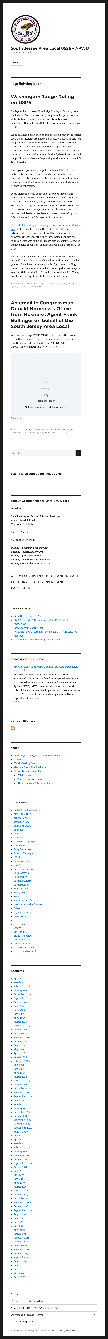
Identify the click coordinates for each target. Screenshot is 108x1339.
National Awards (23, 900)
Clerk (16, 833)
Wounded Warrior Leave (29, 779)
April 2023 (19, 1072)
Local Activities (22, 872)
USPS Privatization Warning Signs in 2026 (37, 639)
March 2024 (20, 1057)
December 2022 (22, 1088)
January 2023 (21, 1084)
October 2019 (21, 1159)
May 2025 (19, 1013)
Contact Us (20, 759)
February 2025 (22, 1025)
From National (22, 861)
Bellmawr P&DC (22, 825)
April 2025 (19, 1017)
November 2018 (22, 1202)
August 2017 (20, 1261)
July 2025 (19, 1006)
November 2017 (22, 1249)
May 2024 (19, 1049)
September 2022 (23, 1096)
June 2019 (19, 1174)
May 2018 (19, 1226)
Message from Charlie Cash (29, 627)
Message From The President (30, 767)
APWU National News (29, 659)
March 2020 (20, 1143)
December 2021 (22, 1112)
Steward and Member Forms (29, 771)
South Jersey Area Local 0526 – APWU (50, 48)
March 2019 (20, 1186)
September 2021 (23, 1119)
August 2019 (20, 1167)
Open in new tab (58, 407)
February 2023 (22, 1080)
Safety (17, 927)
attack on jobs (63, 283)
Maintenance (21, 888)
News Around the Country (43, 283)
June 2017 (19, 1269)
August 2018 (20, 1214)
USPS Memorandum (25, 947)
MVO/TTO (19, 892)
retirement (20, 924)
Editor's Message (23, 853)
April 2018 (19, 1229)
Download (16, 418)
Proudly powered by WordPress (61, 1330)
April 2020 (19, 1139)
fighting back (17, 286)
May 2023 (19, 1068)
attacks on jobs (66, 429)
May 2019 (19, 1178)
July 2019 (19, 1171)
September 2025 (23, 998)
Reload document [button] (35, 407)
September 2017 (23, 1257)
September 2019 (23, 1163)
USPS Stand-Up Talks (26, 951)
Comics (18, 837)
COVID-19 (19, 845)
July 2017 (18, 1265)
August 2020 (21, 1131)
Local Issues (39, 429)
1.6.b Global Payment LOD (28, 810)
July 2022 (19, 1100)
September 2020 (23, 1127)
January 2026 (21, 990)
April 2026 (19, 978)
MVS (16, 896)
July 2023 (19, 1065)
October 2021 (21, 1116)
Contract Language (24, 841)
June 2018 (19, 1222)
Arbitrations (20, 818)
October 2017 (21, 1253)
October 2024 (21, 1041)
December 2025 (22, 994)
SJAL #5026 (20, 931)
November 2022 (23, 1092)
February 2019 (22, 1190)
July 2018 (19, 1218)
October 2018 (21, 1206)
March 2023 (20, 1076)
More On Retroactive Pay (27, 616)
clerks (73, 283)
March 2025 (20, 1021)
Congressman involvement (23, 432)
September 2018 (23, 1210)
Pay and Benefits (23, 912)
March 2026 (20, 982)
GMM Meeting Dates (25, 763)
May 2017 (19, 1273)
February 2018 (21, 1237)
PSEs (16, 920)
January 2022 (21, 1108)
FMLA (17, 857)
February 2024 (22, 1061)
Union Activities (23, 943)
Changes (29, 429)
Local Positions (22, 884)
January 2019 (21, 1194)
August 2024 (21, 1045)
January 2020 (21, 1151)
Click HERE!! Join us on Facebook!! (36, 474)
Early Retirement (23, 849)
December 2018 (22, 1198)
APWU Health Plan (24, 814)
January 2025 (21, 1029)
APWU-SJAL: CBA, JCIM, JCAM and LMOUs (37, 755)
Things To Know (23, 935)
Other (17, 908)
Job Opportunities (23, 869)
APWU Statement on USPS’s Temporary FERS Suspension (46, 666)
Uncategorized (22, 939)
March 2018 (20, 1233)
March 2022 (20, 1104)
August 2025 (21, 1002)
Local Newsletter (23, 880)
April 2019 (19, 1182)
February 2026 (22, 986)
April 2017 (19, 1277)
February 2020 (22, 1147)
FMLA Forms (23, 775)
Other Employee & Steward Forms (35, 783)
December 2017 (22, 1245)
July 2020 (19, 1135)
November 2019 (22, 1155)
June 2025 (19, 1010)
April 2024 (19, 1053)
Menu (17, 62)
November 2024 (23, 1037)
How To (18, 865)
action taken (53, 429)
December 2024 (22, 1033)
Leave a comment (34, 286)
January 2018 (21, 1241)
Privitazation (21, 916)
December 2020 (22, 1123)
